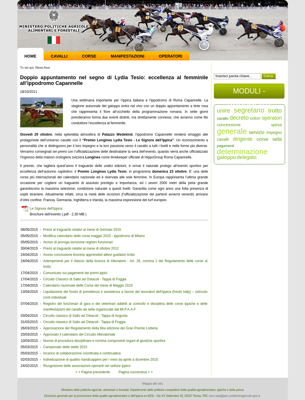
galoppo (226, 157)
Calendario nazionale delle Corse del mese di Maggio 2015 (88, 285)
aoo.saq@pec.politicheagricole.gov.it (234, 395)
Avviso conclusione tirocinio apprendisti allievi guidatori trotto (89, 255)
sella (277, 139)
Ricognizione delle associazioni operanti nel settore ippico (87, 366)
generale (232, 131)
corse (263, 139)
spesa (276, 125)
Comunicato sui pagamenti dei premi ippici (75, 273)
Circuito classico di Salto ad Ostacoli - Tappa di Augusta (85, 316)
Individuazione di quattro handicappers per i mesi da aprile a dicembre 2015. (101, 360)
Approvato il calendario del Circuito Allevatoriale (79, 334)
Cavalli (59, 56)
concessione (229, 124)
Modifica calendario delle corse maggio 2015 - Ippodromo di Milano (94, 236)
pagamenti (225, 146)
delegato (246, 157)
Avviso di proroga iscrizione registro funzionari (78, 242)
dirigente (242, 139)
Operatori (170, 56)
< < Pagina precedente (92, 372)
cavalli (223, 139)
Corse (89, 56)
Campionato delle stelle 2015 (65, 347)
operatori (271, 118)
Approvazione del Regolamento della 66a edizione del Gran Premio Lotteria (100, 328)
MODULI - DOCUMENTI (249, 93)
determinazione (242, 151)
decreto (239, 118)
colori (255, 118)
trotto (275, 110)
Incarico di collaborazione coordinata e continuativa (82, 353)
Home (30, 56)
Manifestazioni (127, 56)
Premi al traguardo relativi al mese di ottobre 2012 (81, 248)
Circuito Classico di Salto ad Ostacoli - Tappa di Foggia (84, 279)
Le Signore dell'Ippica (46, 209)
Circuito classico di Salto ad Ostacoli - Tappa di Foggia (84, 322)
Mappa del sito (152, 383)
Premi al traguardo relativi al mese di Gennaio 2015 (82, 230)
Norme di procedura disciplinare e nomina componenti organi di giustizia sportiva (104, 341)
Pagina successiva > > (135, 372)
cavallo (222, 118)
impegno (274, 132)
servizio (256, 132)
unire (223, 110)
